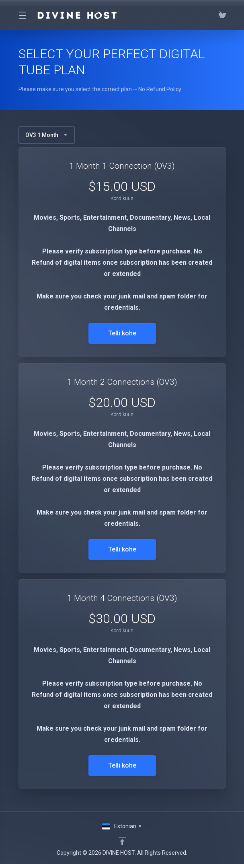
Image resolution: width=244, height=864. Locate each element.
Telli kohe (122, 333)
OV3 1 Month (46, 135)
